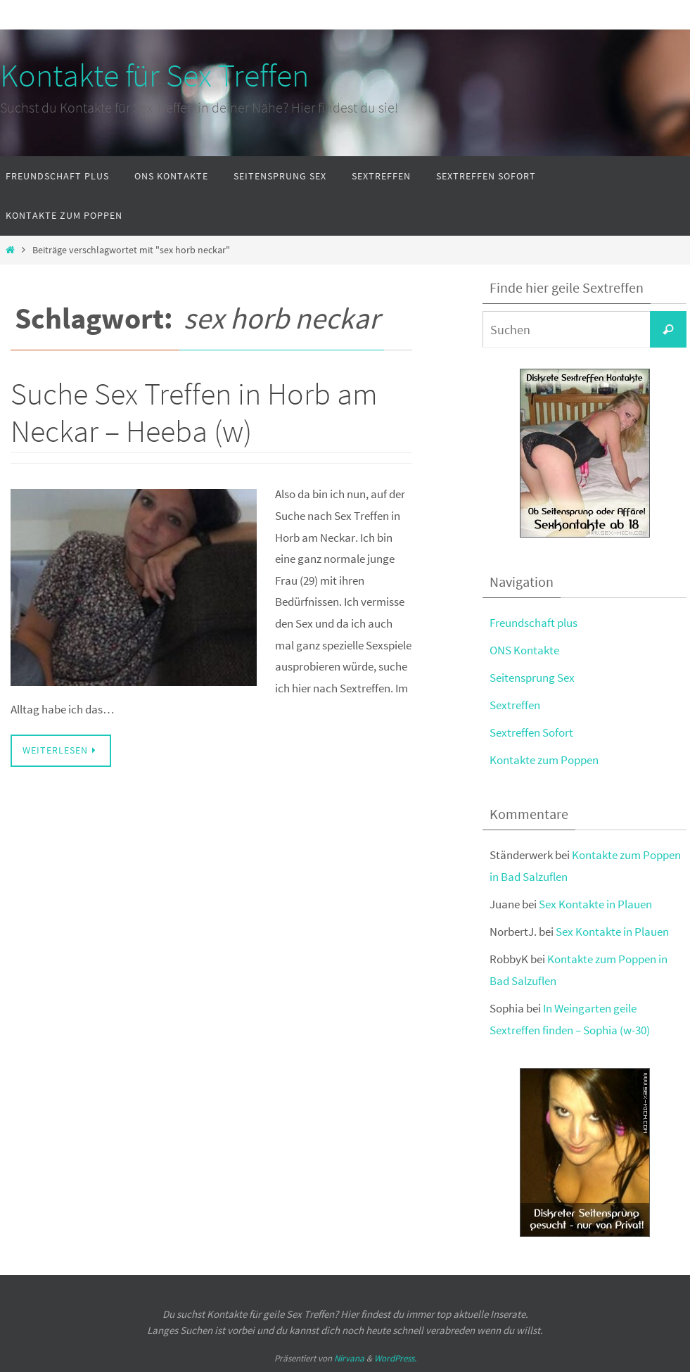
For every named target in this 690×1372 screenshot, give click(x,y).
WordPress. (395, 1358)
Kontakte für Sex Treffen (154, 75)
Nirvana (349, 1358)
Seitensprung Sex (532, 677)
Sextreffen (515, 705)
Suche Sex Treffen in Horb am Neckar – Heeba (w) (194, 412)
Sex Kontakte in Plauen (595, 904)
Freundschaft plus (533, 622)
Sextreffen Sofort (531, 732)
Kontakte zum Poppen (544, 760)
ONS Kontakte (524, 650)
